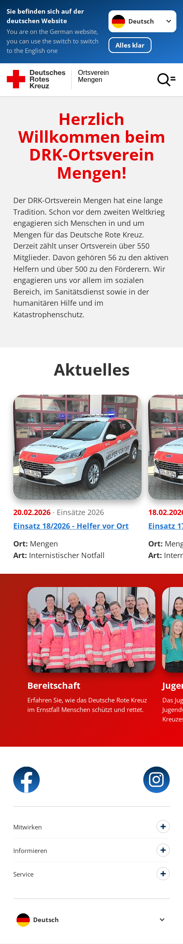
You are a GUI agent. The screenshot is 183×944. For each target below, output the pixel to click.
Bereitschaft (53, 685)
